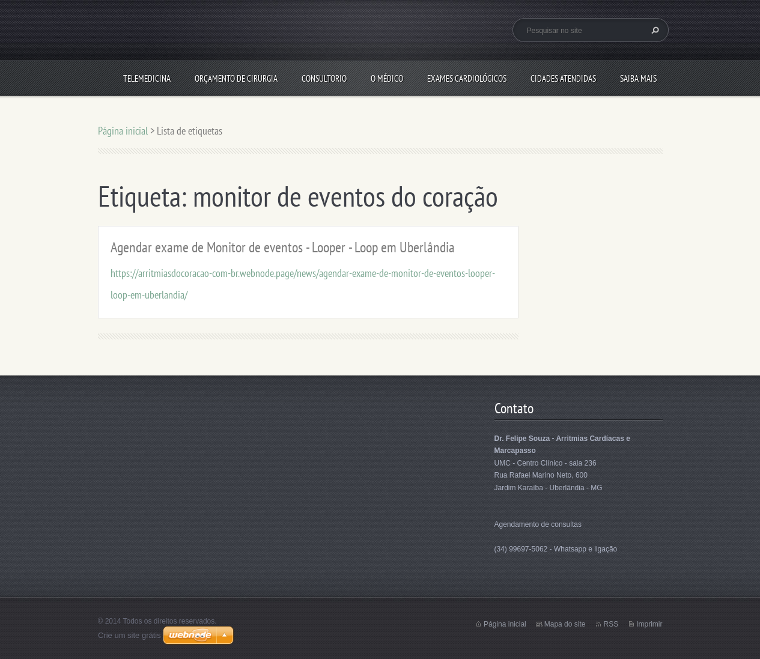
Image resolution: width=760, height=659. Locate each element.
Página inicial (123, 131)
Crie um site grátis (129, 635)
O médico (387, 78)
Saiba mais (638, 78)
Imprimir (649, 624)
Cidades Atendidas (563, 78)
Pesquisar (654, 30)
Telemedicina (147, 78)
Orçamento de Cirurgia (236, 78)
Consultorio (324, 78)
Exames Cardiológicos (466, 78)
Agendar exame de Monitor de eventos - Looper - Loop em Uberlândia (283, 247)
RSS (610, 624)
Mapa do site (565, 624)
